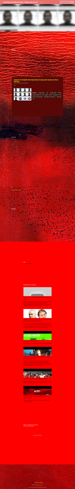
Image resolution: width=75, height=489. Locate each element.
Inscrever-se (42, 2)
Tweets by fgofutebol (27, 263)
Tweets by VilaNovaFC (16, 189)
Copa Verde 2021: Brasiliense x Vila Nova (31, 341)
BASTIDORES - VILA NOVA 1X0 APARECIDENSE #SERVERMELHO (35, 378)
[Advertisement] (37, 39)
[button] (14, 85)
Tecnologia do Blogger (37, 482)
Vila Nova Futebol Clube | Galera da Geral (20, 2)
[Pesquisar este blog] (68, 2)
